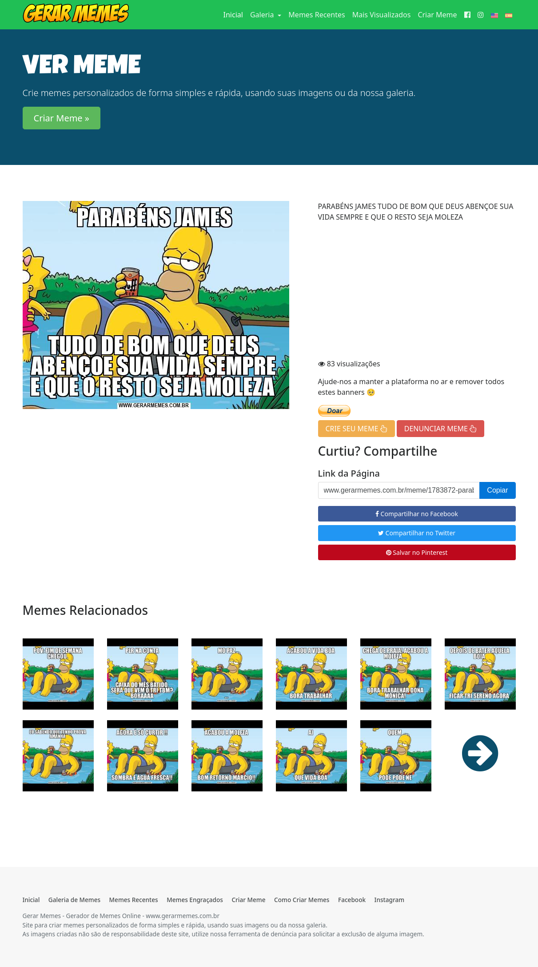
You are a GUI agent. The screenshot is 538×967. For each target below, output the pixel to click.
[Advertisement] (417, 291)
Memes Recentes (316, 15)
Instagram (389, 899)
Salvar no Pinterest (417, 552)
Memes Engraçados (195, 899)
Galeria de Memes (74, 899)
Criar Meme (437, 15)
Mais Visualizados (381, 15)
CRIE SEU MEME (356, 428)
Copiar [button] (497, 490)
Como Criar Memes (301, 899)
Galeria (263, 15)
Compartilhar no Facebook (416, 514)
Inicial (235, 14)
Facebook (352, 899)
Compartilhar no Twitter (416, 533)
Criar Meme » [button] (62, 118)
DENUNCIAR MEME (440, 428)
